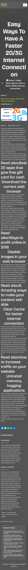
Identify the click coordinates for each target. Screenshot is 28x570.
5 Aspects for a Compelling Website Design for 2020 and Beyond (13, 555)
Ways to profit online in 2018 (13, 242)
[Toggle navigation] (25, 4)
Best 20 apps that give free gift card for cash (14, 170)
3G (24, 138)
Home (11, 80)
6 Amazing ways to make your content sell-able (14, 295)
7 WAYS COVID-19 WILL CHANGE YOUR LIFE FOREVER (13, 546)
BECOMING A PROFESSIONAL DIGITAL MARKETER (12, 536)
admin (4, 125)
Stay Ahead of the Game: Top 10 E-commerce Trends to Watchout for (13, 531)
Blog (19, 80)
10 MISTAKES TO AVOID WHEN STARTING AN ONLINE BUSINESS (13, 539)
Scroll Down (6, 104)
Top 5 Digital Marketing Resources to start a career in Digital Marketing (13, 551)
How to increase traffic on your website (14, 364)
